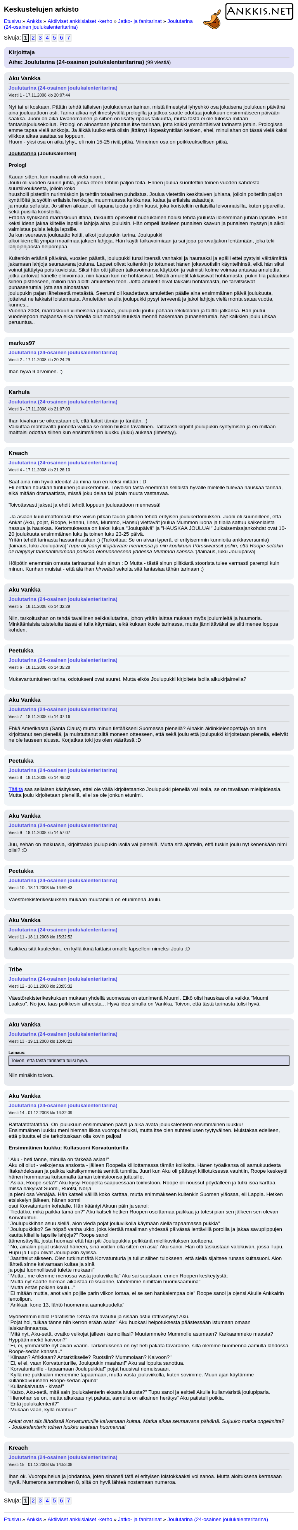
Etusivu (12, 21)
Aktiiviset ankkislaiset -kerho (80, 21)
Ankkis (34, 21)
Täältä (16, 789)
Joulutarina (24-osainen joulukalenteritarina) (63, 88)
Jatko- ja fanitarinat (140, 21)
